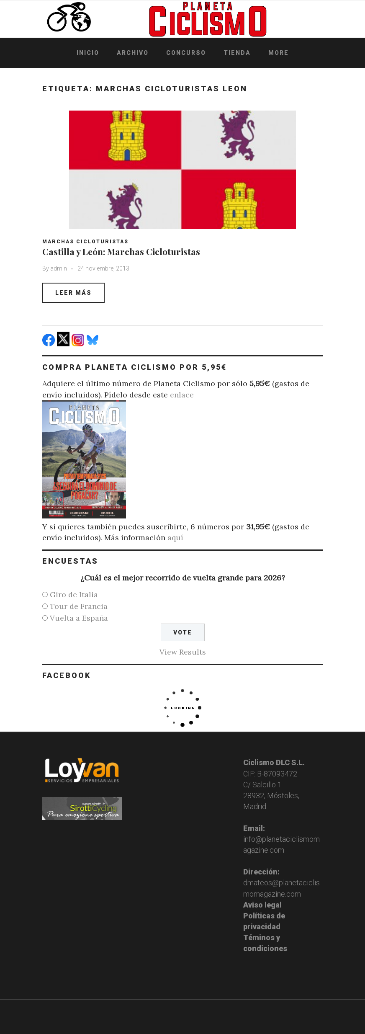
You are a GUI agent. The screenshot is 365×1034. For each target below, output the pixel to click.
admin (58, 268)
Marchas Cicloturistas (85, 242)
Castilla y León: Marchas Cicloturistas (121, 251)
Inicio (88, 52)
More (278, 52)
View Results (182, 652)
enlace (182, 395)
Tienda (237, 52)
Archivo (133, 52)
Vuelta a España (79, 618)
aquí (175, 537)
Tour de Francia (79, 606)
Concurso (186, 52)
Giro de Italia (74, 594)
